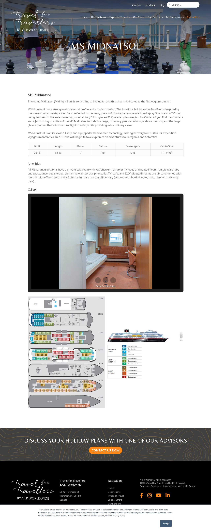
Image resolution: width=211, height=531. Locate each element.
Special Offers (115, 499)
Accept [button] (166, 523)
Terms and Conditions (150, 486)
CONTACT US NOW (105, 450)
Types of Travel (119, 17)
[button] (98, 280)
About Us (136, 5)
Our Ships (138, 17)
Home (84, 17)
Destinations (98, 17)
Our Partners (155, 17)
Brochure (150, 5)
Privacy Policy (169, 486)
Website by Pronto (187, 486)
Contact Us (193, 17)
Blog (162, 5)
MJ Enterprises (175, 17)
